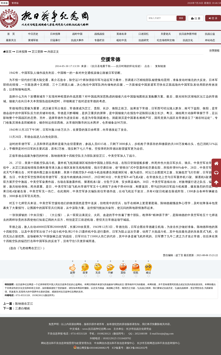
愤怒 (135, 274)
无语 (97, 274)
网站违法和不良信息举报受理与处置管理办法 (66, 343)
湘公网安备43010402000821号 (91, 347)
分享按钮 (214, 50)
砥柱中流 (121, 40)
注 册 (197, 18)
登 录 (214, 18)
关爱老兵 (166, 34)
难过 (148, 274)
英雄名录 (121, 34)
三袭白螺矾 (22, 308)
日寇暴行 (55, 40)
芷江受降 (37, 51)
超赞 (72, 274)
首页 (9, 51)
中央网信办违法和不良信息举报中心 (114, 343)
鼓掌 (85, 274)
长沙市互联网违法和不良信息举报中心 (158, 343)
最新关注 (11, 40)
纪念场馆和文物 (166, 40)
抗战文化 (188, 40)
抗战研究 (144, 40)
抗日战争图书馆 (188, 34)
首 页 (11, 34)
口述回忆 (144, 34)
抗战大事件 (77, 40)
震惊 (123, 274)
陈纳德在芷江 (24, 303)
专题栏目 (99, 40)
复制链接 (160, 66)
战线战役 (99, 34)
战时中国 (77, 34)
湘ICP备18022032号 (137, 347)
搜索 (181, 18)
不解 (110, 274)
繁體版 (15, 3)
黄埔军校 (33, 40)
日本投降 (55, 34)
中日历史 (33, 34)
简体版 (4, 3)
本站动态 (210, 40)
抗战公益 (210, 34)
